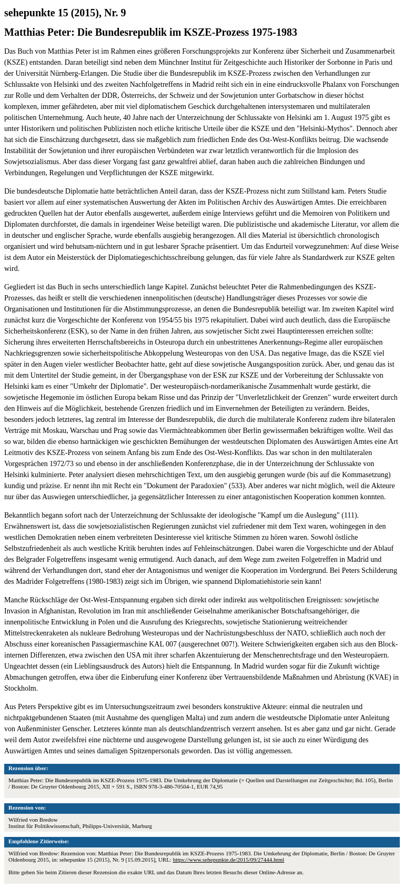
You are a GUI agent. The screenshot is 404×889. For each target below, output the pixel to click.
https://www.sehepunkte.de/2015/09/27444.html (229, 859)
